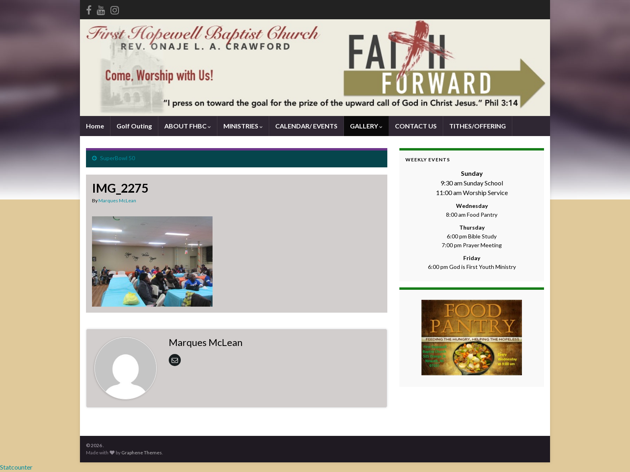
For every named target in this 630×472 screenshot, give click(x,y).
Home (95, 126)
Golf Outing (134, 126)
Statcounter (16, 467)
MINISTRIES (243, 126)
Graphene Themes (141, 453)
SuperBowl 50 (117, 158)
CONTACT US (416, 126)
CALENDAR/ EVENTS (306, 126)
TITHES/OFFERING (477, 126)
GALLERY (366, 126)
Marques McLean (117, 200)
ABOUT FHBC (187, 126)
